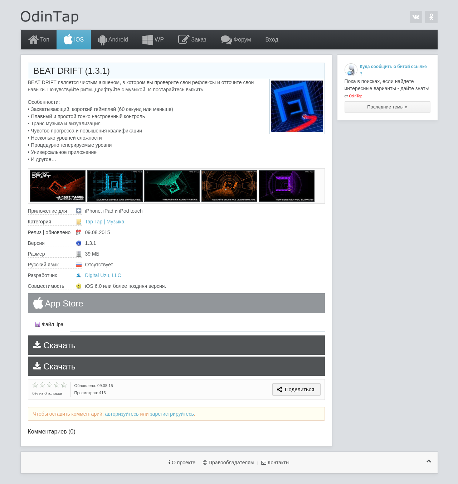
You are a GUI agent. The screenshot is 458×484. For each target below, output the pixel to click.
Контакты (275, 462)
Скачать (54, 345)
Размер (55, 254)
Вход (271, 40)
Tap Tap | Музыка (105, 221)
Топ (39, 39)
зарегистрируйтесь (172, 414)
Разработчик (55, 275)
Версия (55, 243)
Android (113, 39)
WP (153, 39)
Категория (55, 221)
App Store (58, 303)
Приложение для (55, 211)
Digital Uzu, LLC (103, 275)
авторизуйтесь (122, 414)
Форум (236, 39)
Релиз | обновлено (55, 232)
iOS (74, 39)
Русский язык (55, 264)
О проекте (182, 462)
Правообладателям (228, 462)
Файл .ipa (49, 324)
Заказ (192, 39)
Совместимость (55, 286)
